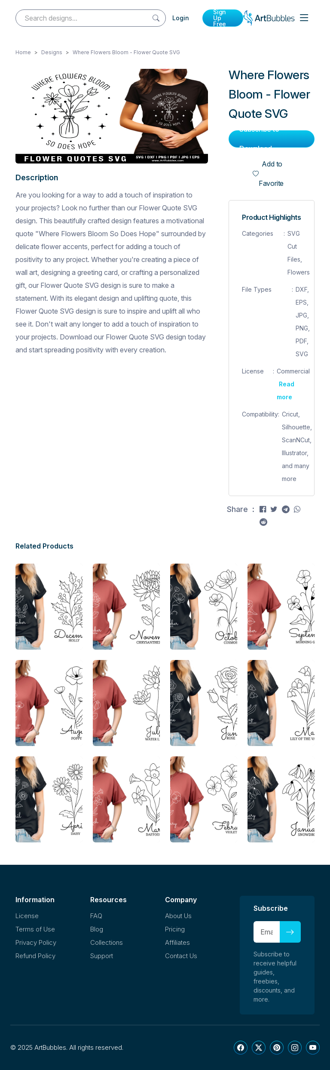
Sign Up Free (219, 18)
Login (180, 18)
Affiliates (177, 942)
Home (23, 52)
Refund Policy (35, 956)
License (27, 916)
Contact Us (181, 956)
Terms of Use (35, 929)
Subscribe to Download (259, 139)
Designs (51, 52)
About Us (178, 916)
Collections (106, 942)
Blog (96, 929)
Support (101, 956)
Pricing (175, 929)
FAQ (96, 916)
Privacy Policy (35, 942)
